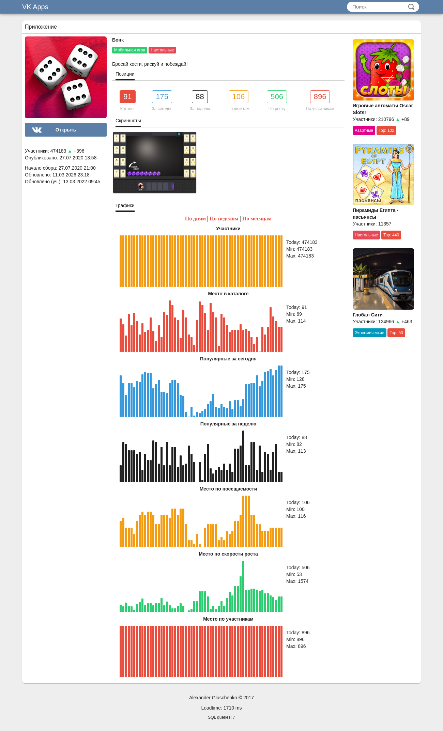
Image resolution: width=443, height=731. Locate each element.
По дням (195, 218)
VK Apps (35, 7)
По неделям (224, 218)
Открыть (66, 130)
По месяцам (257, 218)
